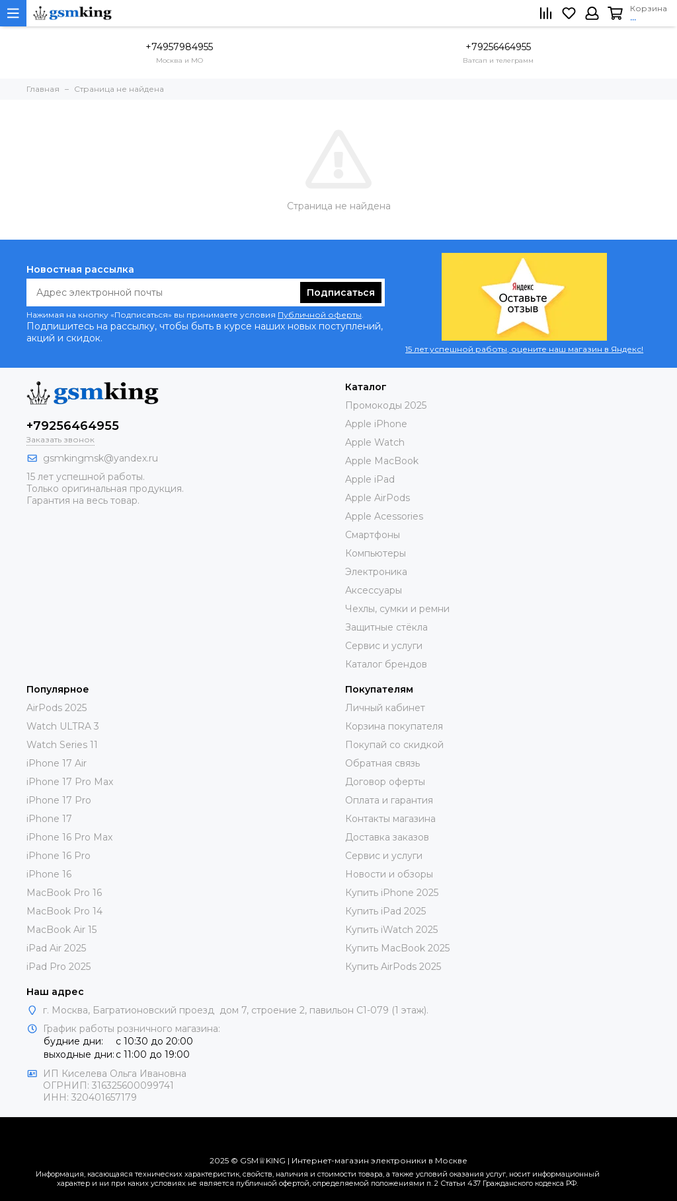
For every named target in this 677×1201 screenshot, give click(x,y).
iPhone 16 (48, 874)
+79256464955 (498, 47)
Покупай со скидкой (394, 745)
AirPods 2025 (56, 708)
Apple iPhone (376, 424)
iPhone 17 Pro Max (69, 782)
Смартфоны (372, 535)
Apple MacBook (381, 461)
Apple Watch (375, 442)
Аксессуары (373, 590)
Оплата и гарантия (389, 800)
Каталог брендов (386, 664)
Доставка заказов (387, 837)
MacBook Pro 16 (64, 893)
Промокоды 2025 (385, 405)
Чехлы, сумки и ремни (397, 609)
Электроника (376, 572)
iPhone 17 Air (56, 763)
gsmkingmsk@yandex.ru (100, 458)
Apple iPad (370, 479)
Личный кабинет (385, 708)
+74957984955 (179, 47)
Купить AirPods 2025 (393, 967)
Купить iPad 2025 (385, 911)
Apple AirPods (377, 498)
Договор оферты (385, 782)
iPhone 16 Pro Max (69, 837)
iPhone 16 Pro (58, 856)
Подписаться (341, 292)
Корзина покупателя (394, 726)
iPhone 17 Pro (58, 800)
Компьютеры (375, 553)
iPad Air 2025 (56, 948)
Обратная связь (382, 763)
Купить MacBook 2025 (397, 948)
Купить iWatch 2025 (391, 930)
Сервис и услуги (383, 646)
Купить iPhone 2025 (391, 893)
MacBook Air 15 (61, 930)
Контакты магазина (390, 819)
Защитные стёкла (386, 627)
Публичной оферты (320, 315)
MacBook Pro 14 (64, 911)
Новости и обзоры (389, 874)
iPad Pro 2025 (58, 967)
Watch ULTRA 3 (62, 726)
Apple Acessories (384, 516)
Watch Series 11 (62, 745)
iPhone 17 (49, 819)
